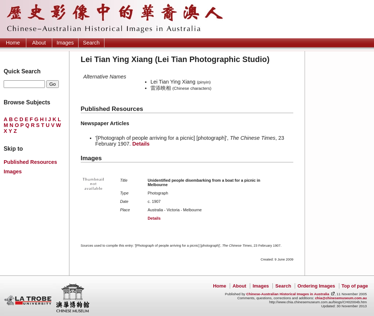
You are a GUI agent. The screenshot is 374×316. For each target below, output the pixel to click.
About (39, 43)
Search (91, 43)
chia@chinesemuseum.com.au (341, 298)
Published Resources (30, 162)
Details (140, 144)
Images (65, 43)
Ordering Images (316, 286)
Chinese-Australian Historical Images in (287, 294)
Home (13, 43)
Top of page (354, 286)
